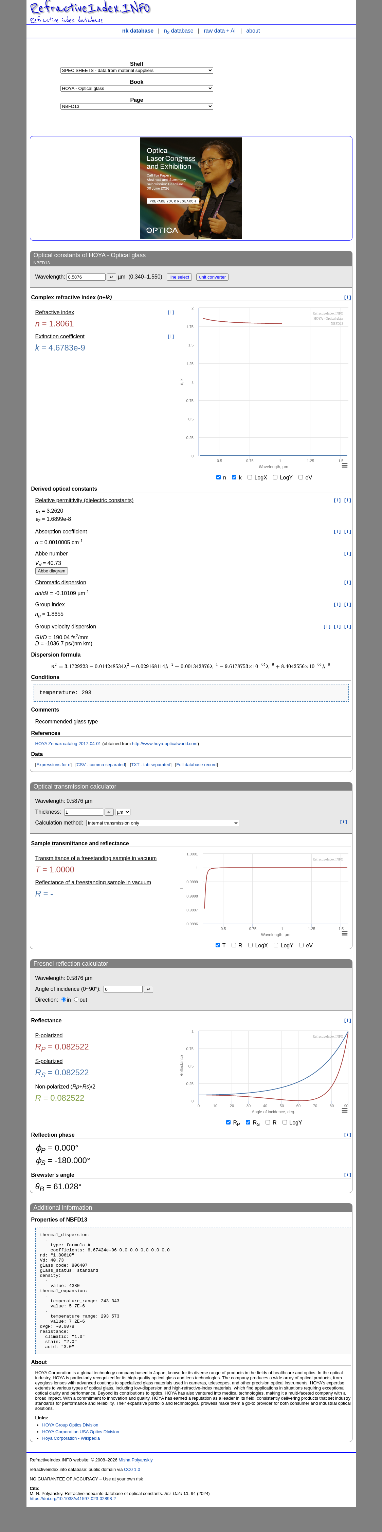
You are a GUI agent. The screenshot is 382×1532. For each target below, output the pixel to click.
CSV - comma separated (101, 766)
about (253, 31)
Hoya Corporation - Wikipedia (71, 1462)
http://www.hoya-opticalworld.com (165, 745)
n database (179, 31)
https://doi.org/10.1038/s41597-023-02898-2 (73, 1523)
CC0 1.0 (132, 1494)
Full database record (196, 766)
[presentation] (190, 666)
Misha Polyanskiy (135, 1484)
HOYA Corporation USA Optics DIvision (80, 1456)
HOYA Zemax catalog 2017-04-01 (68, 745)
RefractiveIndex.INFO (90, 8)
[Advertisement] (301, 83)
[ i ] (347, 297)
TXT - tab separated (150, 766)
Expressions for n (53, 766)
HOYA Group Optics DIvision (70, 1449)
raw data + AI (220, 31)
